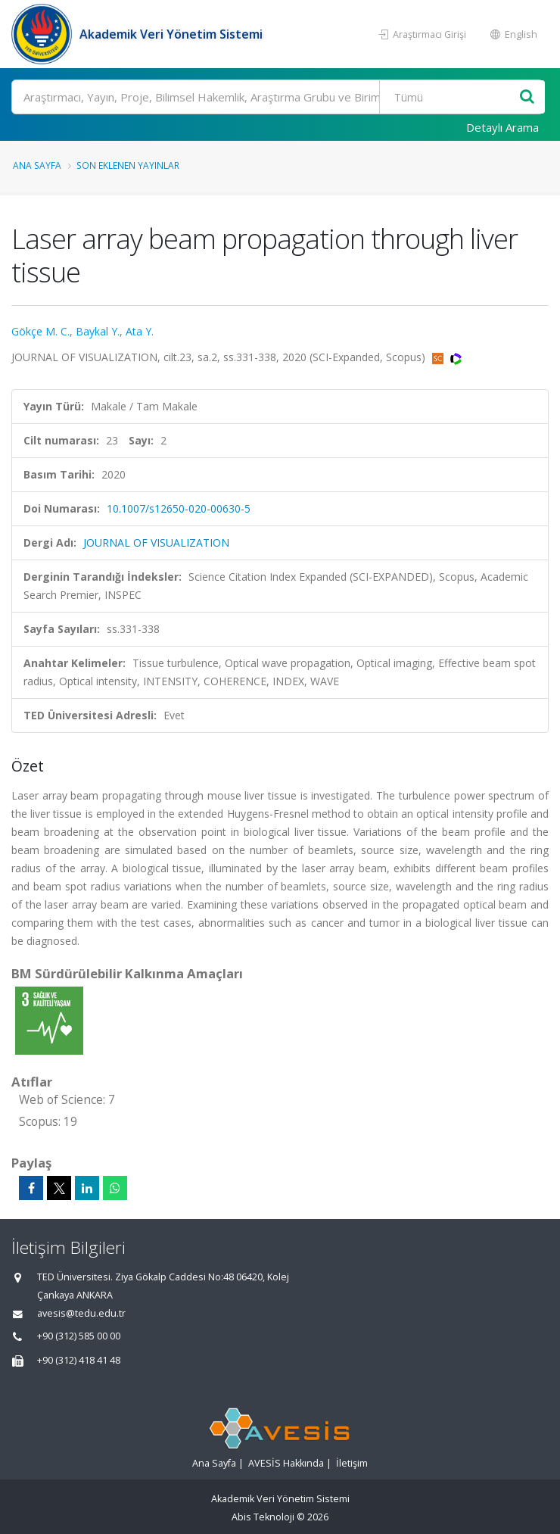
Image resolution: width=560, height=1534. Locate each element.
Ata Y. (140, 331)
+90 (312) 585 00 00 (78, 1336)
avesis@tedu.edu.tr (81, 1313)
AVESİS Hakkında (286, 1463)
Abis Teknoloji (263, 1517)
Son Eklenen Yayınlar (127, 165)
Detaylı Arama (502, 127)
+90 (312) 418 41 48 (78, 1360)
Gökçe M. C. (40, 331)
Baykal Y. (98, 331)
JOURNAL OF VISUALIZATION (156, 542)
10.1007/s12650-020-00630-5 (178, 508)
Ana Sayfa (37, 165)
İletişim (352, 1463)
